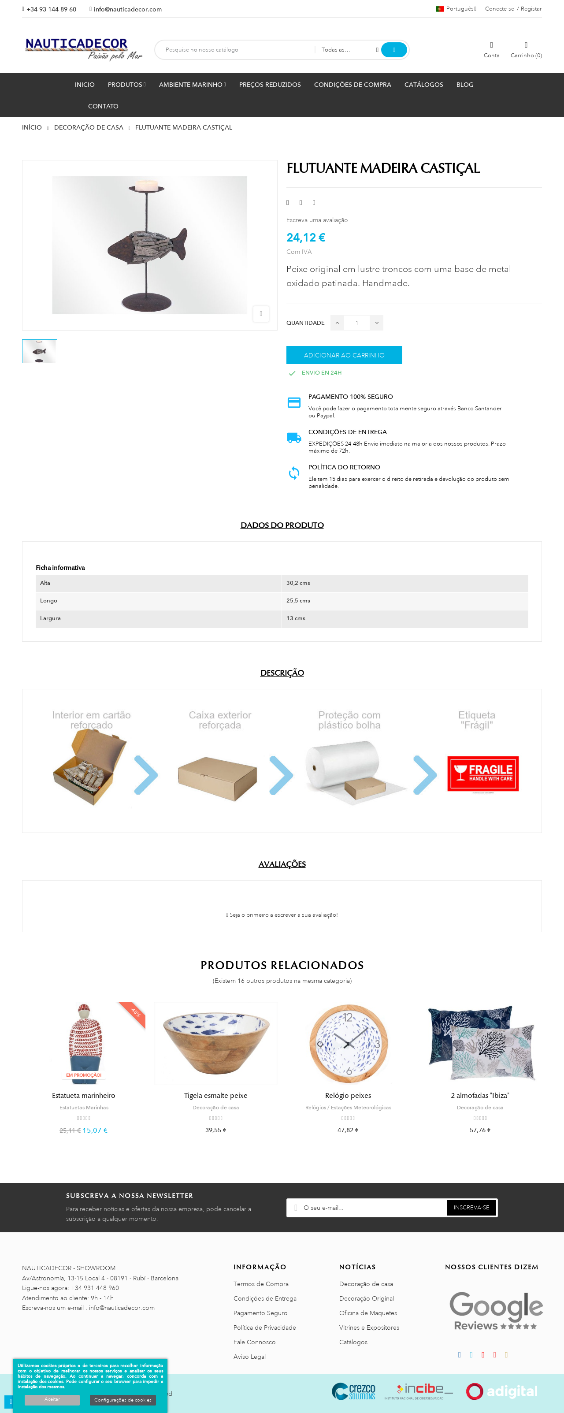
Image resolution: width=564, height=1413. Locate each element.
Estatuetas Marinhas (83, 1107)
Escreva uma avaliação (317, 220)
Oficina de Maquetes (368, 1313)
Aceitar (52, 1399)
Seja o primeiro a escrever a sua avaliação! (282, 914)
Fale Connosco (255, 1342)
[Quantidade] (357, 323)
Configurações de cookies (123, 1400)
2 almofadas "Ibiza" (480, 1095)
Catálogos (353, 1342)
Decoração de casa (216, 1107)
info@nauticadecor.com (128, 9)
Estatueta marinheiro (83, 1095)
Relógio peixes (348, 1095)
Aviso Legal (250, 1357)
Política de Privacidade (265, 1327)
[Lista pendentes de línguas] (456, 9)
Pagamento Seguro (261, 1313)
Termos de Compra (261, 1284)
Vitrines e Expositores (369, 1327)
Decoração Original (366, 1298)
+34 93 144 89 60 (51, 9)
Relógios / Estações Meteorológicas (348, 1107)
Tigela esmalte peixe (216, 1095)
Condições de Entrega (265, 1298)
